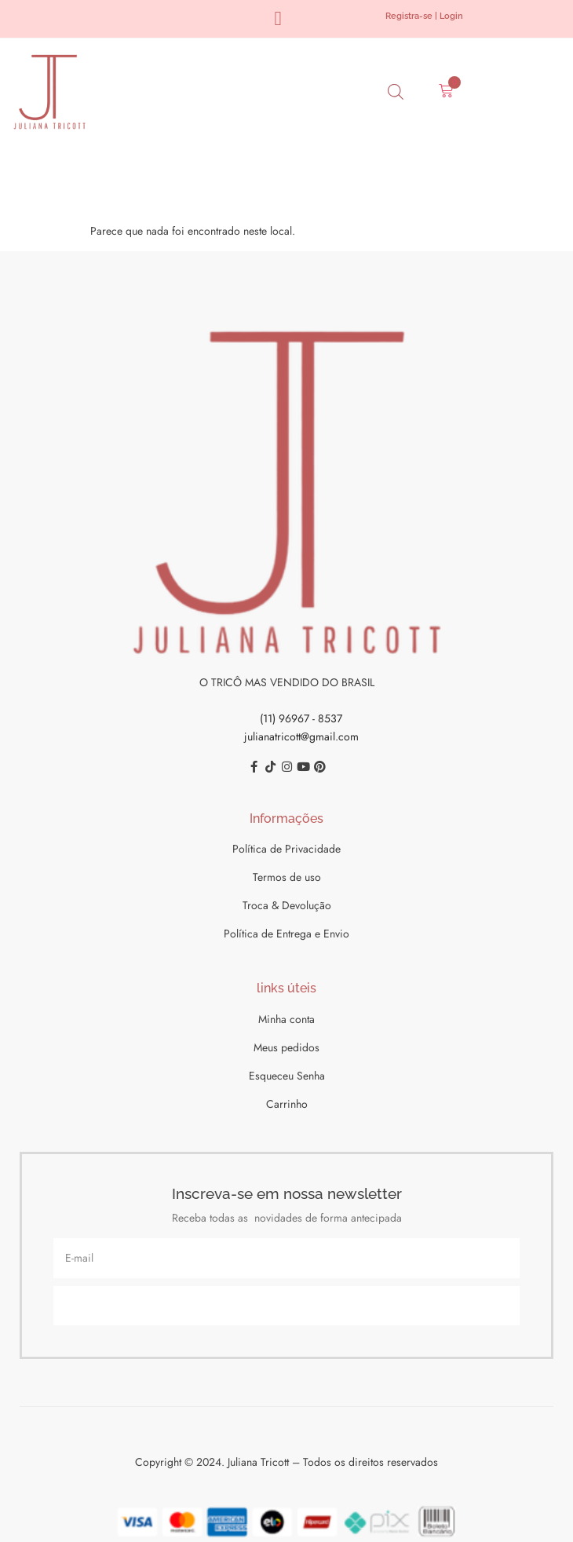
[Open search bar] (395, 91)
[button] (277, 19)
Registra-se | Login (424, 16)
